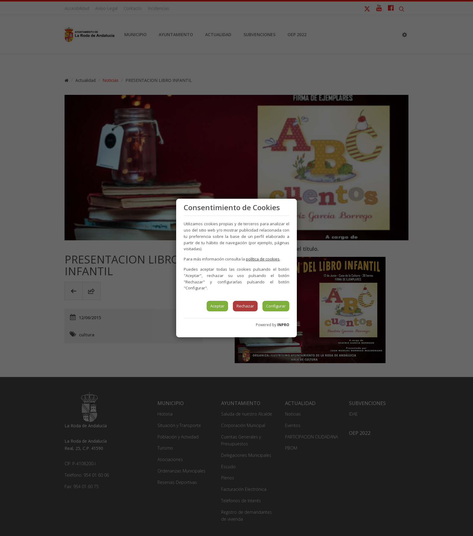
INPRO (283, 324)
